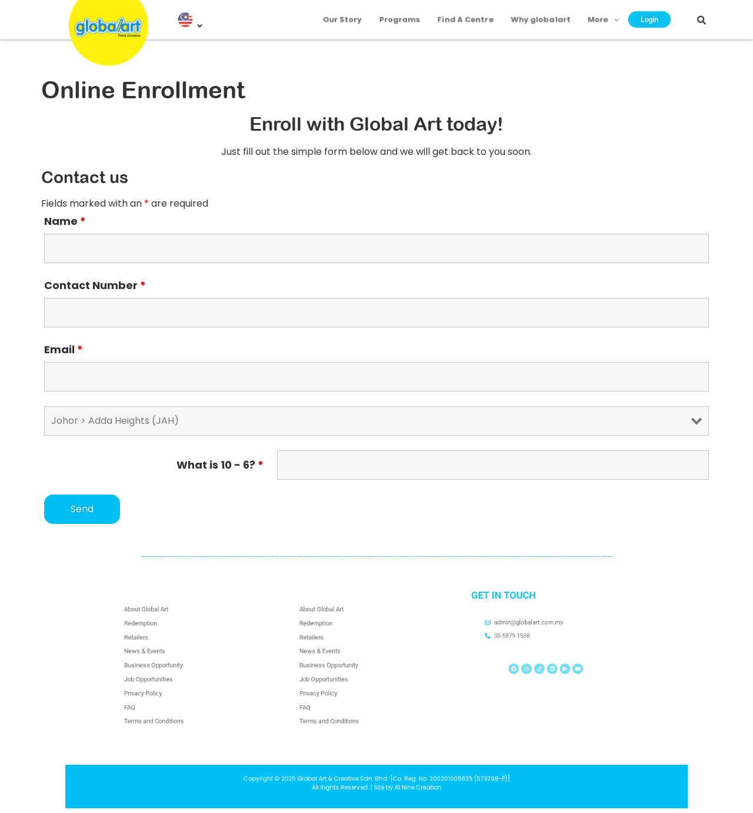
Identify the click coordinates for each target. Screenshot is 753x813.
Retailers (150, 647)
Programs (404, 13)
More (586, 13)
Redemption (153, 637)
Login (627, 13)
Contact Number (95, 285)
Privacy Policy (155, 684)
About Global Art (157, 628)
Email (63, 350)
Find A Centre (463, 13)
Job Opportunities (158, 674)
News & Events (156, 656)
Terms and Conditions (162, 703)
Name (65, 221)
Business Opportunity (161, 665)
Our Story (353, 13)
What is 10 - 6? (220, 465)
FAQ (146, 693)
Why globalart (530, 13)
